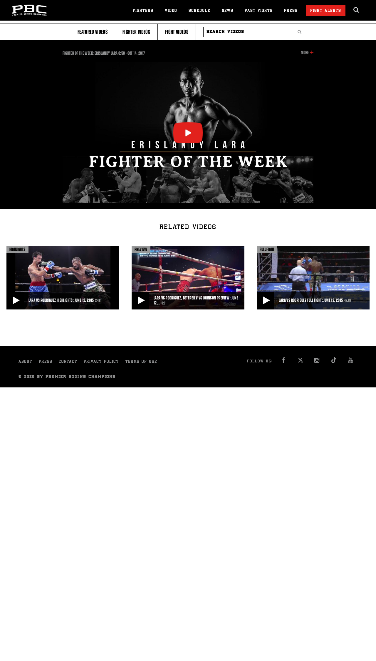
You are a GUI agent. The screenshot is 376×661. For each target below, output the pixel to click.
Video (171, 11)
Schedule (199, 11)
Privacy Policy (101, 362)
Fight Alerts (325, 11)
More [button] (305, 52)
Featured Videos (93, 32)
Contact (68, 362)
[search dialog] (356, 10)
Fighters (143, 11)
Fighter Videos (136, 32)
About (25, 362)
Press (291, 11)
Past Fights (259, 11)
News (227, 11)
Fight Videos (176, 32)
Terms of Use (141, 362)
